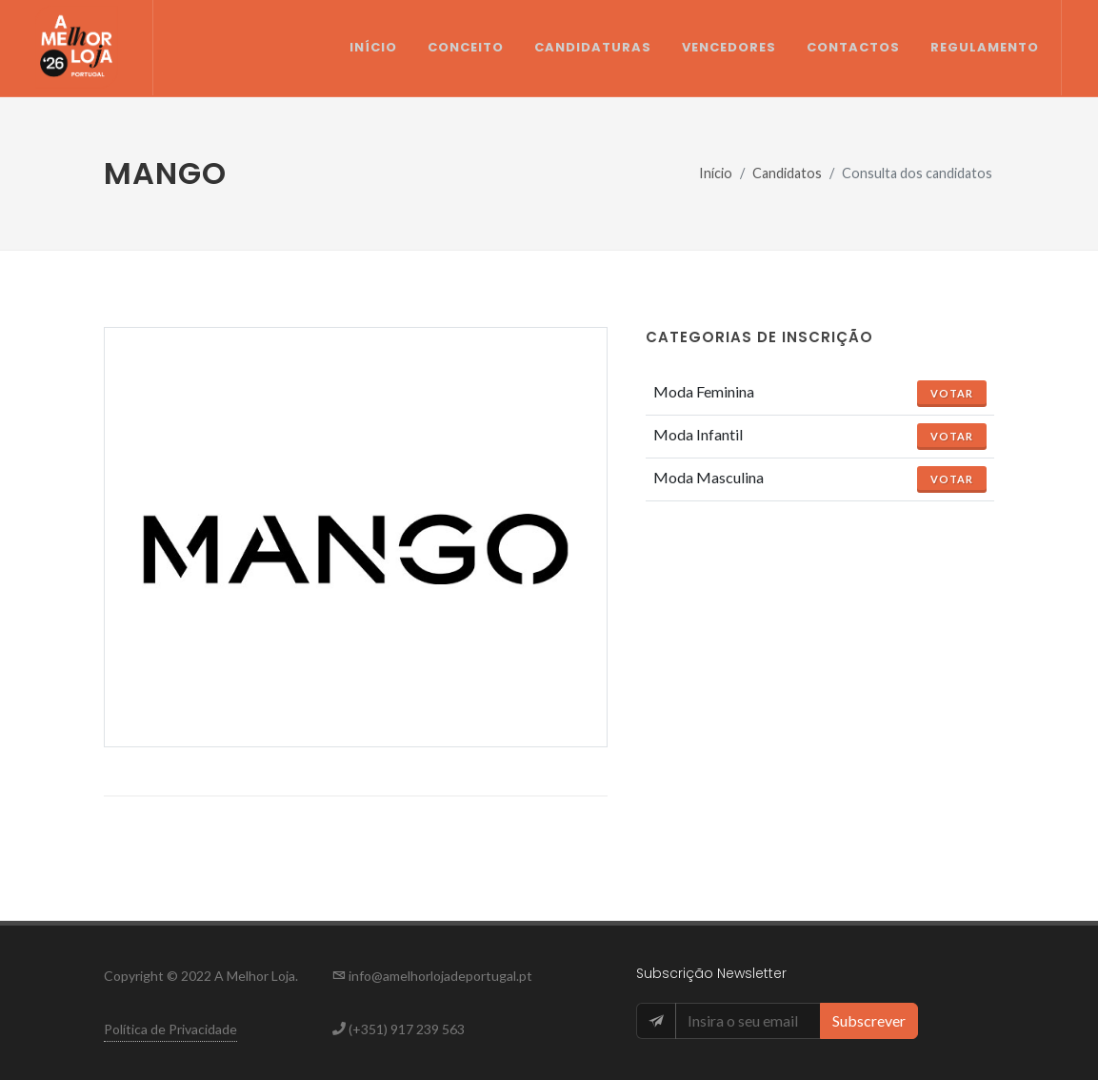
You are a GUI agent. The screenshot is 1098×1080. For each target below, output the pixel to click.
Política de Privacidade (170, 1029)
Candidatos (787, 173)
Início (715, 173)
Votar (951, 393)
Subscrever (869, 1020)
